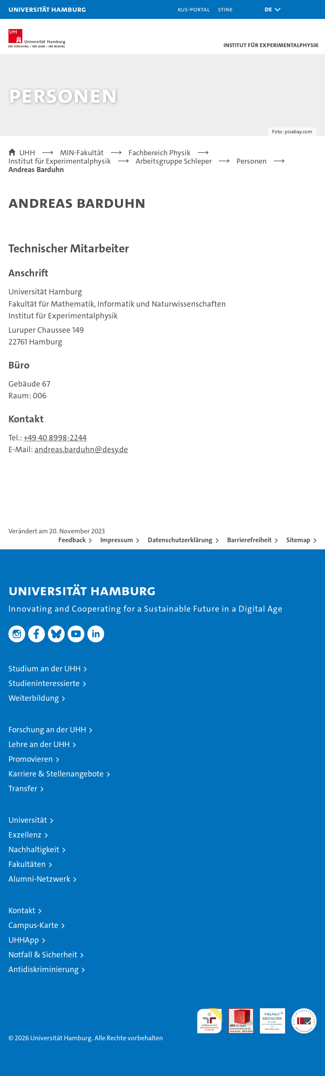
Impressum (116, 539)
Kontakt (21, 910)
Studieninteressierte (44, 683)
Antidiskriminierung (43, 969)
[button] (270, 9)
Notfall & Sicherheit (42, 954)
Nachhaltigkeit (33, 849)
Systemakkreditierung (304, 1012)
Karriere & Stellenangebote (56, 774)
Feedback (72, 539)
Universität (27, 820)
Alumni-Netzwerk (39, 879)
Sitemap (298, 539)
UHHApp (23, 940)
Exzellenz (25, 835)
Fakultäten (27, 864)
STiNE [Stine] (225, 9)
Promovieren (30, 759)
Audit (236, 1012)
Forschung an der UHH (47, 729)
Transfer (22, 788)
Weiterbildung (33, 698)
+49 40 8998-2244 (55, 437)
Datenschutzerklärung (180, 539)
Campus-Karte (33, 925)
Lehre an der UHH (39, 744)
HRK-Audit (268, 1017)
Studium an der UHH (44, 668)
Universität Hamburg (47, 9)
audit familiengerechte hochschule (209, 1021)
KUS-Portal (194, 9)
